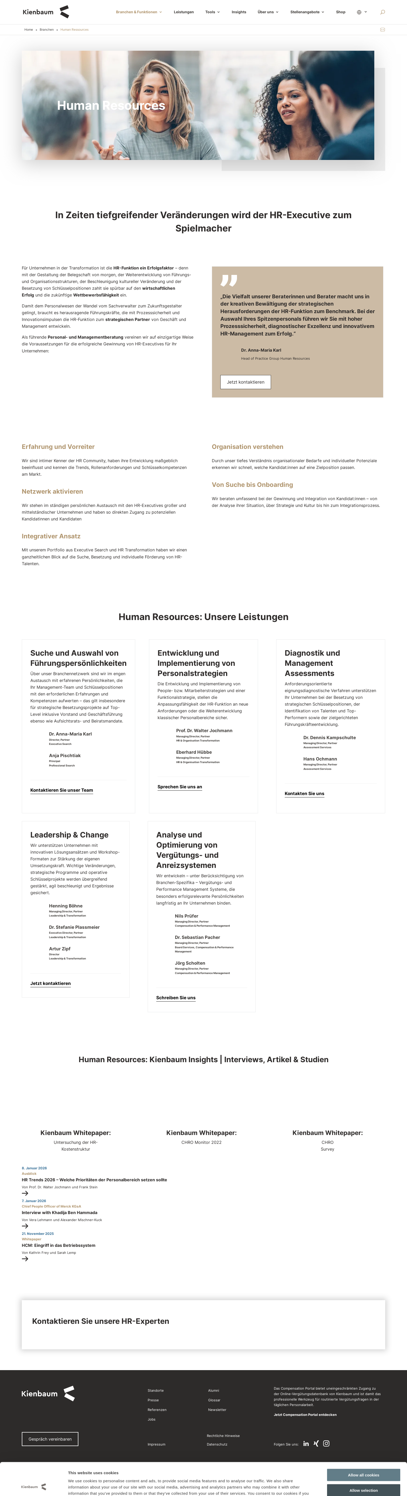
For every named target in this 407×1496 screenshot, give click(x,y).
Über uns (266, 12)
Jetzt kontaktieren (245, 382)
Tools (210, 12)
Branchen (47, 29)
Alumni (213, 1390)
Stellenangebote (305, 12)
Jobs (151, 1419)
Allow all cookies (363, 1444)
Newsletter (217, 1410)
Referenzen (157, 1410)
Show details (267, 1486)
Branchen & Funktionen (136, 12)
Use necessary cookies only (364, 1474)
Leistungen (184, 12)
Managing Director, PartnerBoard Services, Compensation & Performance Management (204, 947)
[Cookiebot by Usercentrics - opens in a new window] (33, 1486)
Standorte (156, 1390)
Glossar (214, 1400)
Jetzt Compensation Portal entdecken (305, 1415)
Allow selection (363, 1459)
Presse (153, 1400)
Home (28, 29)
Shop (340, 12)
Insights (239, 12)
